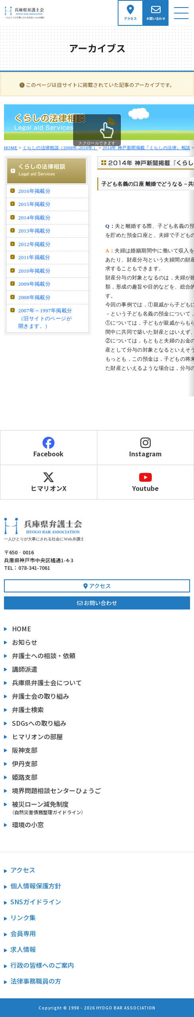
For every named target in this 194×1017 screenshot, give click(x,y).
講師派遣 (24, 669)
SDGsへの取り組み (39, 723)
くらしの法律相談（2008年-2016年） (60, 147)
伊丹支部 (24, 763)
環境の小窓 (28, 824)
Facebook (48, 447)
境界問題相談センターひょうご (56, 790)
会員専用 (23, 933)
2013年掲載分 (34, 231)
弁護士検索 (28, 709)
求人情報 (23, 949)
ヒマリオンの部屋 (37, 736)
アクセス (97, 586)
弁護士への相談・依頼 (44, 655)
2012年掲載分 (34, 244)
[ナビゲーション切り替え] (181, 13)
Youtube (145, 482)
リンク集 (23, 917)
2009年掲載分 (34, 284)
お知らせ (24, 642)
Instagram (145, 447)
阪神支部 (24, 750)
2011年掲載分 (34, 257)
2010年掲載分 (34, 271)
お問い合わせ (97, 603)
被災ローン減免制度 (101, 807)
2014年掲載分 (34, 218)
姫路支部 (24, 777)
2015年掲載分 (34, 204)
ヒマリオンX (48, 482)
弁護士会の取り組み (40, 696)
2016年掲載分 (34, 191)
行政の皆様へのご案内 (42, 965)
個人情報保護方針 (35, 885)
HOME (10, 147)
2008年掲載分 (34, 297)
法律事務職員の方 (35, 981)
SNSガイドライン (35, 901)
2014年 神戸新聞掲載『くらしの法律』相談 (146, 147)
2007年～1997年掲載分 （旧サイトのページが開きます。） (45, 318)
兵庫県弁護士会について (47, 682)
